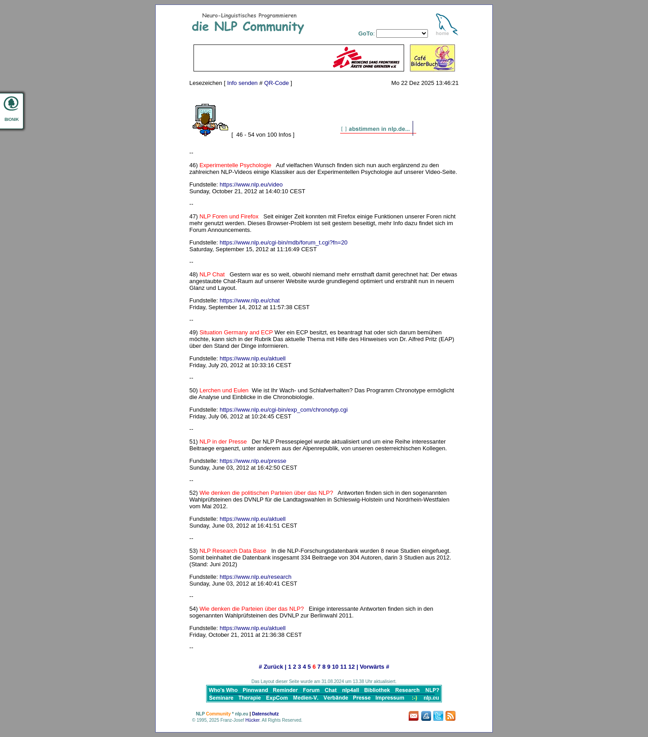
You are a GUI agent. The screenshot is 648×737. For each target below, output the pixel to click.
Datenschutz (265, 713)
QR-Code (276, 83)
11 (343, 666)
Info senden (242, 83)
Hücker (252, 720)
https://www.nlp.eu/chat (250, 300)
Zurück (273, 666)
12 (351, 666)
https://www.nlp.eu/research (256, 576)
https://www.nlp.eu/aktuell (253, 358)
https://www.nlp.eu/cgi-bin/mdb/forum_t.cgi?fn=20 (283, 242)
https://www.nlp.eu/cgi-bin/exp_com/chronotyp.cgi (284, 409)
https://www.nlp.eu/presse (253, 460)
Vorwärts (372, 666)
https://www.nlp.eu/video (251, 184)
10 (335, 666)
